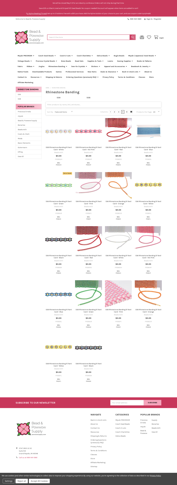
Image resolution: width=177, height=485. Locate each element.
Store (151, 79)
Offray (20, 154)
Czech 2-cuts (66, 58)
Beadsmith (22, 132)
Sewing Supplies (125, 63)
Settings (8, 481)
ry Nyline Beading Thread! (37, 13)
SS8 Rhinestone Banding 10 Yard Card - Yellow (59, 367)
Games (59, 74)
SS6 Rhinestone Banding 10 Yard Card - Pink (88, 205)
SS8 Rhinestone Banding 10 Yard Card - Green (88, 313)
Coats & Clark (23, 136)
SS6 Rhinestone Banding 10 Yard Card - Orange (118, 205)
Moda (20, 141)
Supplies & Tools (95, 63)
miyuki (20, 118)
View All (21, 159)
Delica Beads (103, 58)
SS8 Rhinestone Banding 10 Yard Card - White (59, 151)
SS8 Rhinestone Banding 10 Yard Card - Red (88, 259)
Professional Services (75, 74)
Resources (36, 79)
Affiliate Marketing (25, 85)
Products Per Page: (144, 114)
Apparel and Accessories (115, 69)
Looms (110, 63)
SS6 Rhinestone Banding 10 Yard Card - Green (58, 205)
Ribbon (30, 69)
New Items (92, 74)
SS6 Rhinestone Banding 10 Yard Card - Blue (148, 151)
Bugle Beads (119, 58)
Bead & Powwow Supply (27, 123)
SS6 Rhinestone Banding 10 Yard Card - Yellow (148, 205)
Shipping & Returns (54, 79)
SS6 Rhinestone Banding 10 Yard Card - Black (58, 259)
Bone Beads (66, 63)
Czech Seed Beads (47, 58)
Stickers (95, 69)
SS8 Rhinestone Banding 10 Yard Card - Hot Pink (88, 151)
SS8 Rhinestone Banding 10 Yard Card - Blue (59, 313)
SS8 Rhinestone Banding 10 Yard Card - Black (88, 367)
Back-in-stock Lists (131, 74)
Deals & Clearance (109, 74)
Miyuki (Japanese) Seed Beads (142, 58)
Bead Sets (79, 63)
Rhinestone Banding (58, 69)
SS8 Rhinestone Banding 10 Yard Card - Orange (148, 313)
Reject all (22, 481)
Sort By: (50, 114)
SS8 (19, 101)
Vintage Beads (25, 63)
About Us (148, 74)
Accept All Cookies (39, 481)
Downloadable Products (42, 74)
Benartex (21, 127)
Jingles (41, 69)
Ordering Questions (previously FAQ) (82, 79)
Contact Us (22, 79)
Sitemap (94, 469)
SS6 (19, 97)
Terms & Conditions (126, 79)
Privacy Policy (108, 79)
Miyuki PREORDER (26, 58)
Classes (142, 79)
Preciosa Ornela (24, 114)
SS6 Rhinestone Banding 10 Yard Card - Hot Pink (148, 259)
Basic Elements (24, 145)
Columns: (104, 114)
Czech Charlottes (85, 58)
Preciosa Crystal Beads (46, 63)
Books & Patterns (144, 63)
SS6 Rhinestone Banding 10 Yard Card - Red (118, 151)
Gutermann (22, 150)
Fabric (20, 69)
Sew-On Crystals (79, 69)
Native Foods (23, 74)
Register (157, 19)
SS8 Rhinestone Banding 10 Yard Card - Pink (118, 313)
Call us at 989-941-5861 (28, 460)
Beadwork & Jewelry (141, 69)
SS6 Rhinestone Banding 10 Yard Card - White (118, 259)
